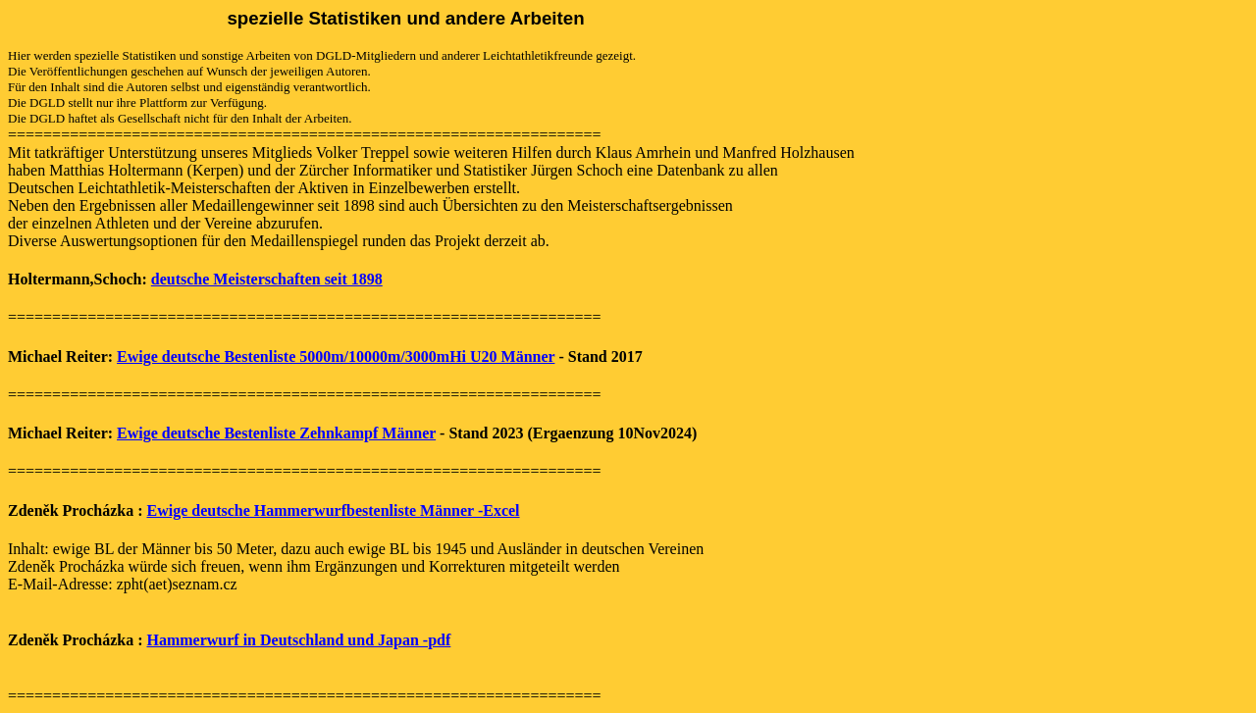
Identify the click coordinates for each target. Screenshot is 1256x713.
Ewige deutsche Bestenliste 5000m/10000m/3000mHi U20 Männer (335, 356)
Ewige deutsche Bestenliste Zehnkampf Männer (276, 433)
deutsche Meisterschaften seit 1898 (267, 279)
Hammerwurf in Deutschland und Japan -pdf (298, 640)
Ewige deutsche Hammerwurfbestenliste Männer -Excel (332, 510)
